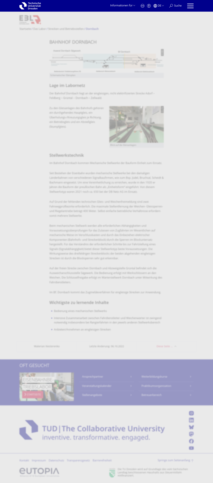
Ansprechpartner (92, 377)
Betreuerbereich (151, 395)
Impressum (39, 460)
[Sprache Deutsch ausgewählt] (158, 6)
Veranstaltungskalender (96, 386)
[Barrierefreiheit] (149, 6)
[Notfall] (143, 6)
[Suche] (175, 6)
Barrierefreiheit (102, 460)
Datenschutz (56, 460)
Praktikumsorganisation (156, 386)
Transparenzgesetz (78, 460)
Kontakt (24, 460)
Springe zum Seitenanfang (174, 460)
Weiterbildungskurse (154, 377)
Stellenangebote (92, 395)
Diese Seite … (165, 346)
